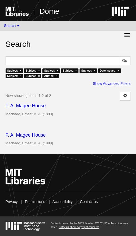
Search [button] (11, 26)
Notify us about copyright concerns (79, 227)
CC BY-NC (101, 223)
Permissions (35, 202)
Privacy (12, 202)
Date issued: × (109, 70)
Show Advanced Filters (111, 83)
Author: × (51, 75)
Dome (49, 11)
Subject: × (14, 70)
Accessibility (62, 202)
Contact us (89, 202)
